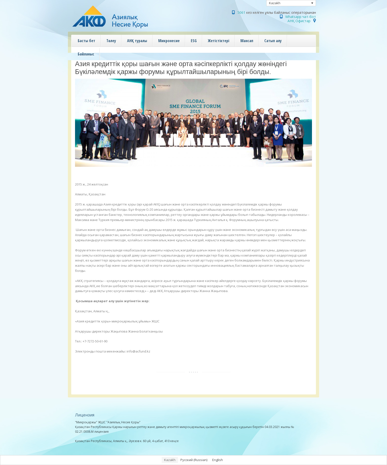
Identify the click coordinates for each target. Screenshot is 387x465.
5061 (241, 12)
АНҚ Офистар (299, 21)
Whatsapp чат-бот (300, 16)
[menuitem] (291, 3)
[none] (291, 3)
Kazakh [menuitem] (274, 3)
